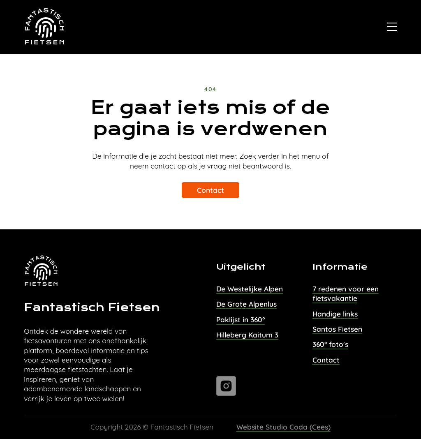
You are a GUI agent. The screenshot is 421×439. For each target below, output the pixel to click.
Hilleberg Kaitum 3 (247, 334)
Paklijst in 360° (240, 319)
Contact (210, 190)
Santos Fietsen (337, 329)
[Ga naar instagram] (226, 386)
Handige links (335, 314)
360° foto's (330, 344)
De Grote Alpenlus (246, 304)
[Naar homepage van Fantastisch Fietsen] (45, 27)
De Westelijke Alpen (249, 288)
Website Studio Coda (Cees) (283, 427)
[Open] (392, 27)
